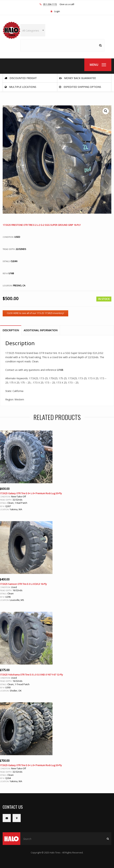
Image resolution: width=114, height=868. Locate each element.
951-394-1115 (50, 4)
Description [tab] (10, 330)
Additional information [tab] (40, 330)
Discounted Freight (21, 78)
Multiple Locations (20, 87)
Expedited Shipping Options (80, 87)
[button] (106, 111)
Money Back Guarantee (77, 78)
